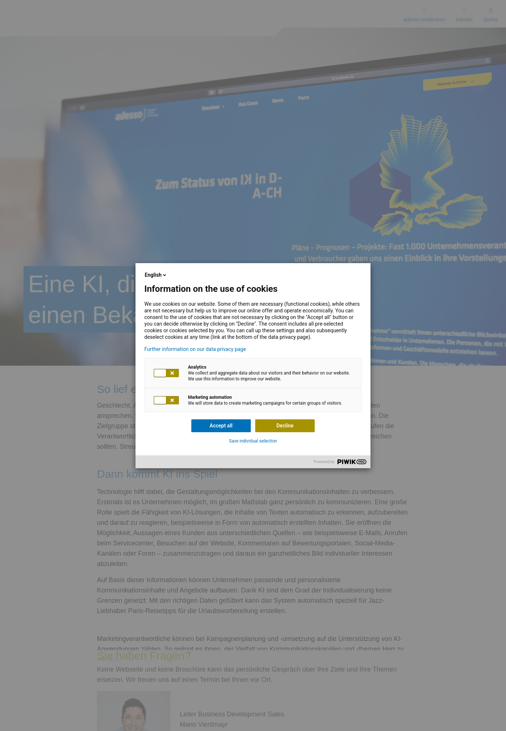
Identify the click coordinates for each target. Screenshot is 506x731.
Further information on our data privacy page (195, 349)
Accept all (221, 426)
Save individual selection (253, 441)
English (156, 275)
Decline (285, 426)
